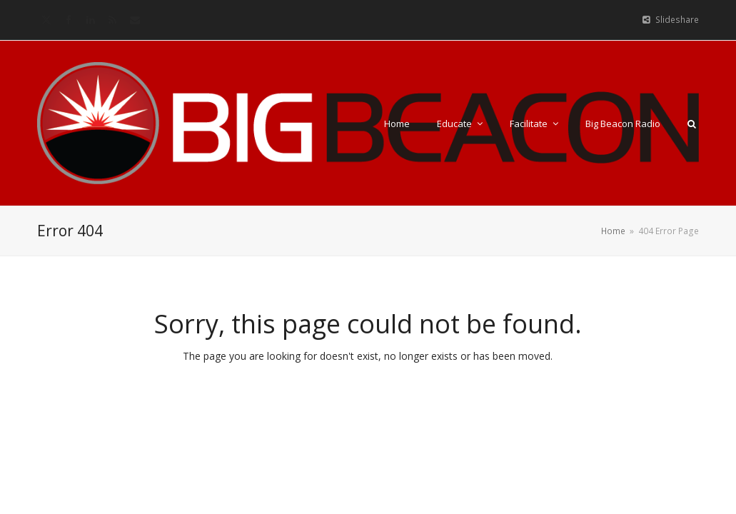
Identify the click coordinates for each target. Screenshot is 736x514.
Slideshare (677, 20)
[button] (692, 123)
